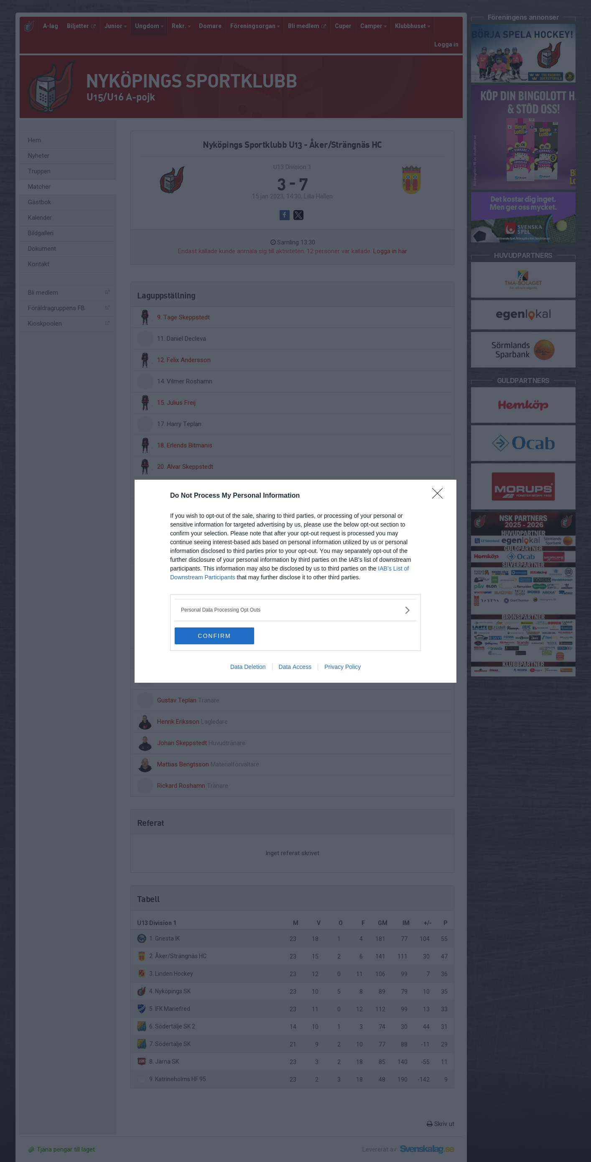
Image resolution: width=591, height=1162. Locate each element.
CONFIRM (214, 635)
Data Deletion (248, 666)
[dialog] (295, 581)
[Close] (440, 496)
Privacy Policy (342, 666)
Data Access (295, 666)
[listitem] (295, 610)
